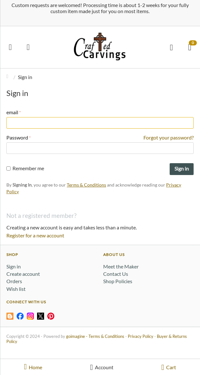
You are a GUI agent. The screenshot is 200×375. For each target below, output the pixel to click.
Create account (23, 274)
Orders (14, 281)
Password (17, 137)
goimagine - (77, 336)
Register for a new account (35, 235)
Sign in (181, 168)
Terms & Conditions (86, 185)
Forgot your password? (168, 137)
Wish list (16, 289)
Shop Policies (117, 281)
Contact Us (115, 274)
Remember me (25, 168)
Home (9, 77)
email (12, 112)
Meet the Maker (121, 266)
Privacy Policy (140, 336)
